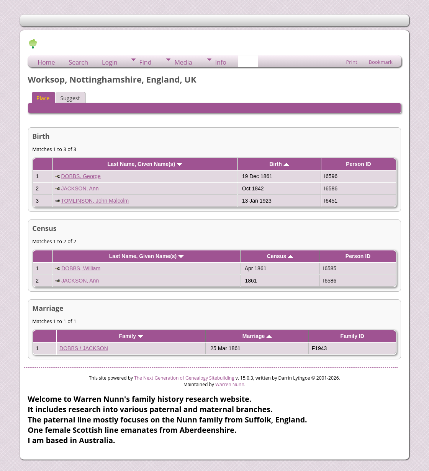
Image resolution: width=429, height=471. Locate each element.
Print (351, 61)
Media (183, 62)
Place (42, 98)
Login (110, 62)
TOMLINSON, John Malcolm (95, 201)
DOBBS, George (81, 176)
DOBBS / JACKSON (83, 348)
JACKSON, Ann (79, 188)
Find (145, 62)
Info (220, 62)
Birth (279, 164)
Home (46, 62)
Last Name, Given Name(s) (144, 164)
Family (131, 336)
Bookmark (381, 61)
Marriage (257, 336)
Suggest (70, 98)
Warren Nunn (229, 384)
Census (280, 256)
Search (78, 62)
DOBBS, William (80, 268)
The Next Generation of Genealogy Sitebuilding (184, 378)
